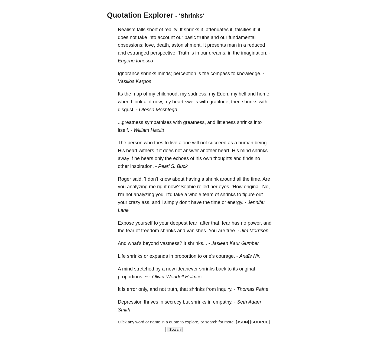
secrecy (173, 302)
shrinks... (197, 243)
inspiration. (142, 166)
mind (245, 150)
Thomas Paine (252, 289)
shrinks (191, 29)
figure (248, 194)
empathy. (223, 302)
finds (248, 158)
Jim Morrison (254, 230)
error (132, 289)
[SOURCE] (260, 322)
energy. (235, 202)
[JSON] (242, 322)
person (135, 142)
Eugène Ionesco (135, 60)
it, (202, 29)
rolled (203, 186)
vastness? (171, 243)
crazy (134, 202)
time (215, 202)
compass (220, 73)
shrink (212, 179)
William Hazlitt (149, 130)
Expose (126, 223)
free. (231, 230)
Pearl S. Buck (173, 166)
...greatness (130, 122)
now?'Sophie (182, 186)
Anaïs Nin (250, 256)
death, (163, 45)
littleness (226, 122)
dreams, (217, 53)
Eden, (223, 94)
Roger (124, 179)
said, (137, 179)
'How (237, 186)
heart (177, 101)
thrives (151, 302)
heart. (224, 150)
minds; (165, 73)
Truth (183, 53)
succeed (217, 142)
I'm (121, 194)
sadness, (197, 94)
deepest (178, 223)
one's (208, 256)
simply (171, 202)
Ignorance (128, 73)
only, (143, 289)
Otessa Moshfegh (158, 109)
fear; (194, 223)
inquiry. (225, 289)
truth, (172, 289)
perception (184, 73)
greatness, (194, 122)
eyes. (224, 186)
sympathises (158, 122)
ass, (146, 202)
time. (256, 179)
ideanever (187, 269)
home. (264, 94)
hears (147, 158)
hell (242, 94)
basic (190, 37)
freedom (150, 230)
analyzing (137, 186)
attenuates (217, 29)
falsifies (243, 29)
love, (150, 45)
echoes (181, 158)
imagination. (254, 53)
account (166, 37)
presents (216, 45)
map (137, 94)
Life (122, 256)
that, (215, 223)
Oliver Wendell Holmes (177, 276)
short (152, 29)
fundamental (242, 37)
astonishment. (186, 45)
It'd (169, 194)
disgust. (126, 109)
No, (266, 186)
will (195, 142)
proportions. (131, 276)
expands (159, 256)
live (173, 142)
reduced (256, 45)
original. (252, 186)
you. (160, 194)
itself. (123, 130)
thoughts (222, 158)
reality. (171, 29)
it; (254, 29)
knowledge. (249, 73)
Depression (130, 302)
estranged (138, 53)
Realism (126, 29)
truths (203, 37)
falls (141, 29)
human (245, 142)
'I (145, 179)
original (247, 269)
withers (146, 150)
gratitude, (219, 101)
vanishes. (197, 230)
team (208, 194)
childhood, (168, 94)
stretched (144, 269)
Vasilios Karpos (134, 81)
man (232, 45)
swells (191, 101)
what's (134, 243)
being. (261, 142)
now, (158, 101)
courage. (225, 256)
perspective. (163, 53)
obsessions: (131, 45)
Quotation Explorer (140, 15)
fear (226, 223)
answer (191, 150)
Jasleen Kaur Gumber (235, 243)
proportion (185, 256)
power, (255, 223)
